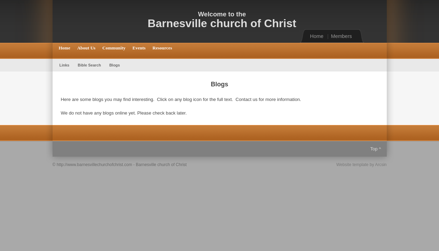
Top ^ (375, 148)
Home (316, 36)
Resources (162, 47)
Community (113, 47)
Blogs (114, 65)
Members (341, 36)
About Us (86, 47)
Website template (352, 164)
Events (139, 47)
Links (65, 65)
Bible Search (89, 65)
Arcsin (380, 164)
